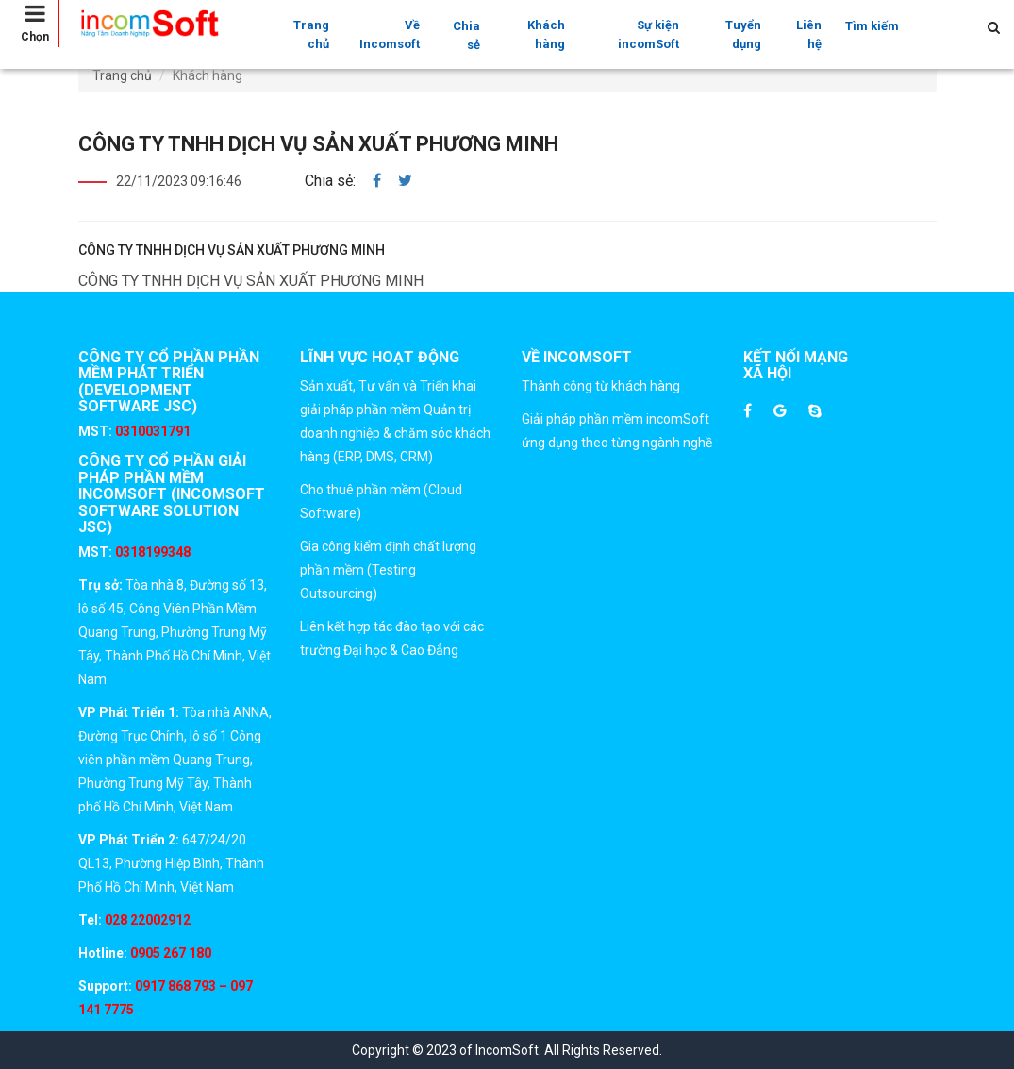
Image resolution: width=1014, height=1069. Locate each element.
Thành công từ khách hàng (601, 385)
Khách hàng (546, 34)
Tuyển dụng (743, 34)
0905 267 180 (169, 952)
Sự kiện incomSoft (648, 34)
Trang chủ (311, 34)
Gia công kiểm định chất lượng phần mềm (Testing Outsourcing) (388, 570)
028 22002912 (148, 919)
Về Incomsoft (389, 34)
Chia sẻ (466, 35)
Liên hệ (809, 34)
